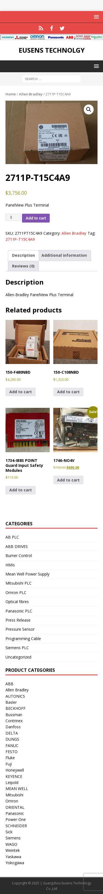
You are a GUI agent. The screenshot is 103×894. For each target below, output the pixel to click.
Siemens (13, 838)
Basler (11, 702)
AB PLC (12, 537)
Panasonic (14, 813)
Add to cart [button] (20, 391)
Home (10, 94)
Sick (8, 831)
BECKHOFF (15, 708)
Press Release (17, 620)
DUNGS (12, 739)
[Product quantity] (13, 217)
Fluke (10, 757)
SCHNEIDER (16, 825)
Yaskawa (13, 856)
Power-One (15, 819)
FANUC (11, 745)
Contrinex (14, 720)
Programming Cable (23, 638)
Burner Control (18, 555)
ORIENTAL (14, 807)
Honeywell (14, 770)
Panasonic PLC (18, 611)
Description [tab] (23, 255)
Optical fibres (17, 601)
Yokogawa (14, 862)
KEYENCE (13, 776)
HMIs (10, 565)
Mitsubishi (14, 794)
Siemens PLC (17, 647)
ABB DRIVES (16, 546)
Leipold (11, 782)
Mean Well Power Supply (27, 574)
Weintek (12, 850)
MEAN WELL (16, 788)
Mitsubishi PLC (18, 583)
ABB (9, 683)
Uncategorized (18, 657)
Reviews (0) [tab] (23, 266)
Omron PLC (15, 592)
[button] (89, 109)
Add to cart (36, 218)
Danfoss (13, 726)
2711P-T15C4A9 (20, 239)
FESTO (11, 751)
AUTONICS (15, 696)
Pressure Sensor (20, 629)
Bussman (13, 714)
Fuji (8, 764)
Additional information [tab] (64, 255)
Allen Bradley (31, 94)
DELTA (11, 733)
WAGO (11, 844)
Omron (11, 801)
